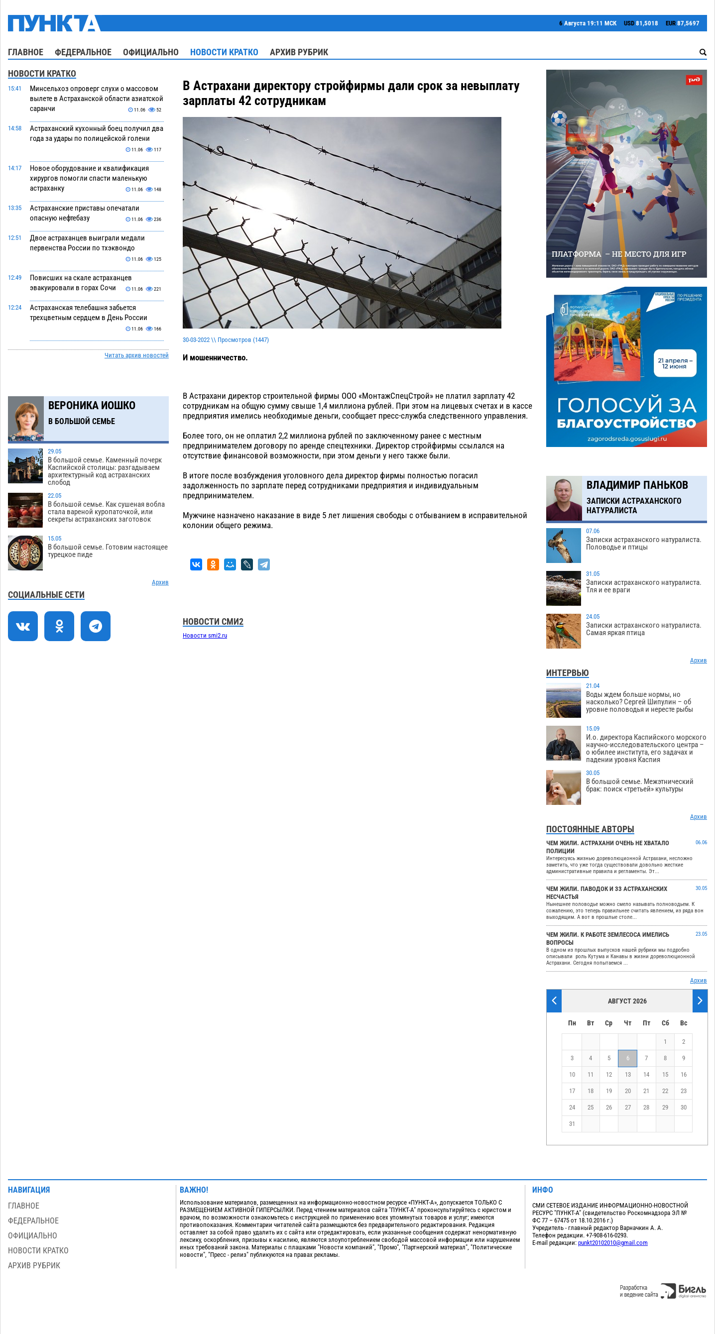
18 (591, 1091)
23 (684, 1091)
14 (646, 1074)
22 (665, 1091)
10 (572, 1074)
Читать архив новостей (137, 355)
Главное (25, 52)
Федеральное (83, 52)
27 (628, 1107)
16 (684, 1074)
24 (572, 1107)
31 (572, 1123)
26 (609, 1107)
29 (665, 1107)
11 (591, 1074)
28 (646, 1107)
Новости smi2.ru (205, 635)
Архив (160, 582)
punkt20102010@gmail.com (613, 1242)
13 (628, 1074)
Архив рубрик (299, 52)
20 (628, 1091)
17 (572, 1091)
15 (665, 1074)
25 (591, 1107)
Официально (151, 52)
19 (609, 1091)
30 (684, 1107)
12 (609, 1074)
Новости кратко (224, 52)
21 (646, 1091)
